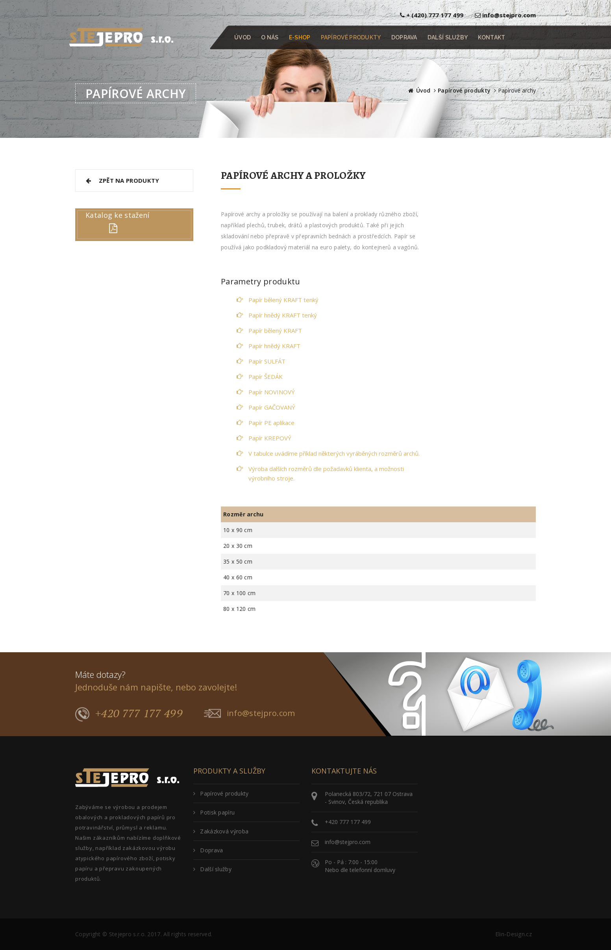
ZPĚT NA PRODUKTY (121, 180)
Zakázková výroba (220, 831)
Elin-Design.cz (513, 934)
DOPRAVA (404, 37)
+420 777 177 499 (129, 713)
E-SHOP (300, 37)
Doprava (208, 850)
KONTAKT (491, 37)
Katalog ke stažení (117, 215)
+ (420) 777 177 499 (431, 15)
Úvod (423, 90)
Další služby (212, 869)
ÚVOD (242, 37)
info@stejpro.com (505, 15)
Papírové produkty (464, 90)
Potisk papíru (214, 812)
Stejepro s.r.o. (127, 934)
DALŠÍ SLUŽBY (448, 37)
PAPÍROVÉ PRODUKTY (351, 37)
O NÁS (270, 37)
